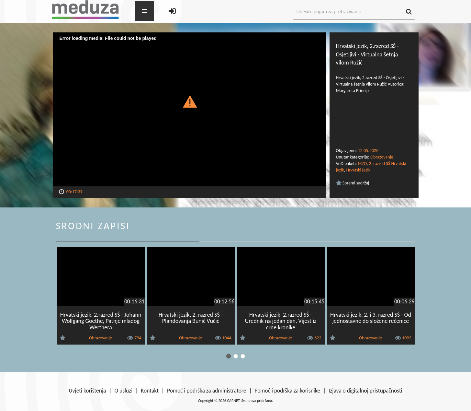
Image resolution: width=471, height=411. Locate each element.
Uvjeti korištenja (87, 390)
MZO (362, 163)
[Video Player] (189, 109)
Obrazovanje (381, 157)
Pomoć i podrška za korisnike (287, 390)
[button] (189, 101)
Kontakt (150, 390)
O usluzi (124, 390)
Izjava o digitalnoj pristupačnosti (365, 390)
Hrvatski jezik (358, 170)
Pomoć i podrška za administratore (206, 390)
